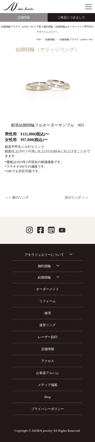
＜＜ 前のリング (17, 197)
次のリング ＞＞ (76, 197)
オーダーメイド (47, 289)
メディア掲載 (47, 385)
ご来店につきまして (71, 17)
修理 (47, 313)
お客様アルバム (47, 373)
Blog (47, 397)
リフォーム (47, 301)
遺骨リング (47, 325)
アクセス (47, 361)
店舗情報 (24, 17)
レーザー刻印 (47, 337)
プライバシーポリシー (47, 409)
